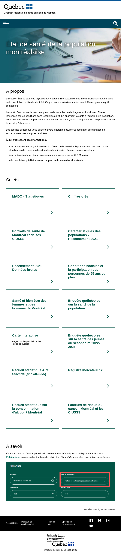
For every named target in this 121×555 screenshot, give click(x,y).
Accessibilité (12, 523)
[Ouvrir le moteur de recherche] (115, 23)
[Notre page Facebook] (91, 520)
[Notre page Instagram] (107, 520)
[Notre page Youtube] (91, 525)
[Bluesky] (99, 520)
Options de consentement (68, 523)
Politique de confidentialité (27, 523)
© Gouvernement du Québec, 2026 (60, 550)
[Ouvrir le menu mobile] (6, 23)
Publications (13, 457)
